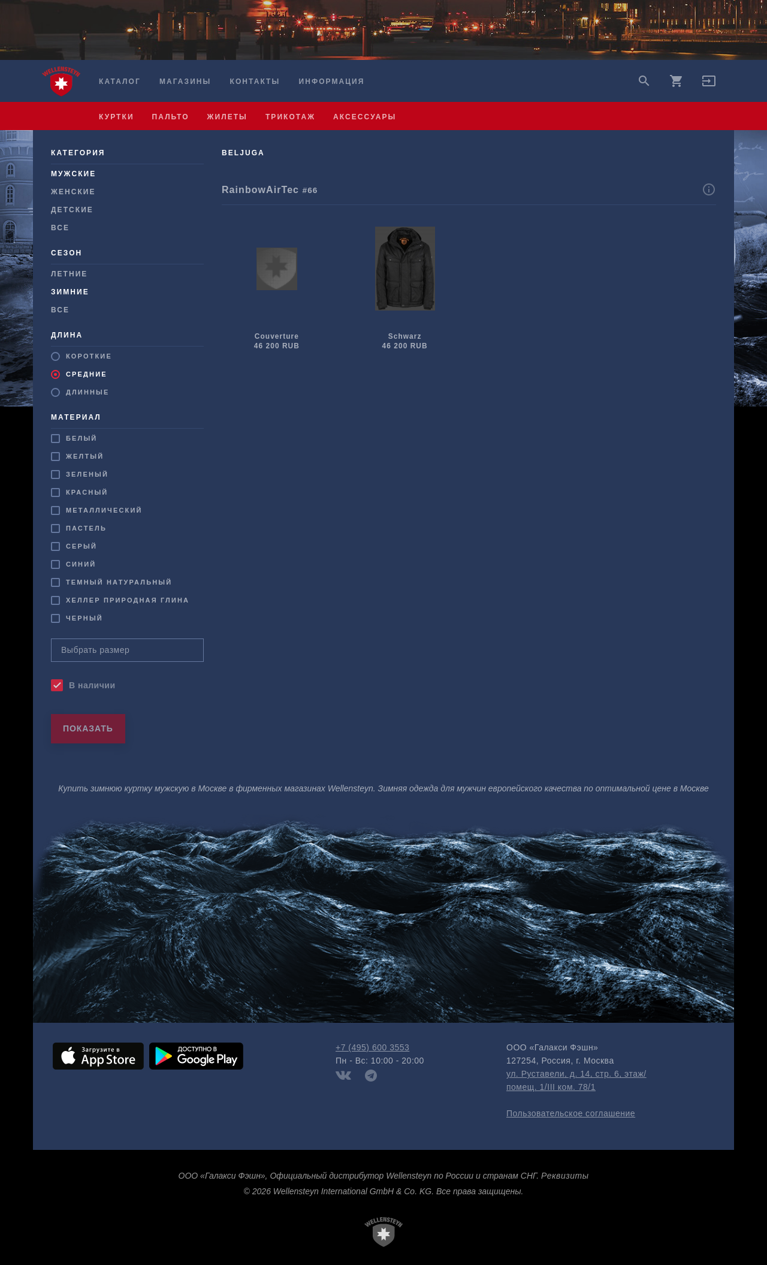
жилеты (227, 117)
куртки (116, 117)
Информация (332, 81)
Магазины (185, 81)
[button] (709, 85)
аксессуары (364, 117)
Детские (72, 210)
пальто (170, 117)
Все (60, 228)
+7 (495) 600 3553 (372, 1047)
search (644, 81)
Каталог (120, 81)
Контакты (255, 81)
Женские (73, 192)
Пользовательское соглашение (570, 1113)
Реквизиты (564, 1175)
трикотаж (290, 117)
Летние (69, 274)
